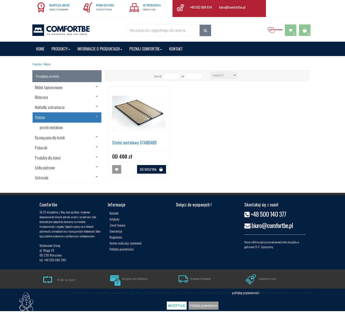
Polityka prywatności (121, 248)
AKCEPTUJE (176, 305)
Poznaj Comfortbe (145, 49)
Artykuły (114, 219)
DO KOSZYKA (151, 169)
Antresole (66, 178)
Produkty (61, 49)
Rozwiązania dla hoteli (66, 138)
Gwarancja (115, 231)
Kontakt (176, 49)
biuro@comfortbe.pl (232, 7)
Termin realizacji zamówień (125, 242)
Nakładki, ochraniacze (66, 107)
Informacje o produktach (99, 49)
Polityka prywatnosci (203, 305)
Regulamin (115, 237)
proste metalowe (51, 127)
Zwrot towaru (117, 225)
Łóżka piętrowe (66, 168)
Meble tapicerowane (66, 87)
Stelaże (47, 64)
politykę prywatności (245, 293)
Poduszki (66, 148)
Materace (66, 97)
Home (40, 49)
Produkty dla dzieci (66, 158)
